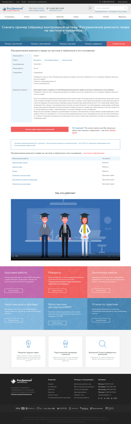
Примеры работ (7, 2)
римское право (17, 165)
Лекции (15, 169)
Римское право (69, 60)
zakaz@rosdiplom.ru (105, 393)
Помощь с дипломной (13, 44)
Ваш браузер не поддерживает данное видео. (65, 227)
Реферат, (77, 393)
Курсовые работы (80, 390)
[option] (28, 349)
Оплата (106, 17)
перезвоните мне (55, 10)
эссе (82, 393)
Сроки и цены (53, 393)
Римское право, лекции (20, 160)
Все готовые (122, 11)
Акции (24, 2)
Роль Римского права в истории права (25, 177)
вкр (90, 382)
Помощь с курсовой (67, 44)
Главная (50, 382)
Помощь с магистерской (40, 44)
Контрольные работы (52, 60)
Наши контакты (122, 2)
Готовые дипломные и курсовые (59, 395)
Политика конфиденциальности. (22, 392)
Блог (18, 2)
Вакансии (122, 17)
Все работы (38, 60)
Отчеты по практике (81, 387)
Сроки (76, 17)
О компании (9, 17)
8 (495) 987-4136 (56, 8)
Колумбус (40, 8)
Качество (60, 17)
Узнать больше (14, 288)
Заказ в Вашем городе (36, 10)
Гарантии (43, 17)
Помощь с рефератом (93, 44)
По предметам (113, 11)
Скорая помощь (119, 44)
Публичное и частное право (22, 173)
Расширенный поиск (101, 11)
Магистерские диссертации (84, 384)
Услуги (26, 17)
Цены (91, 17)
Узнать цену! (77, 130)
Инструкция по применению (37, 2)
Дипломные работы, (81, 382)
